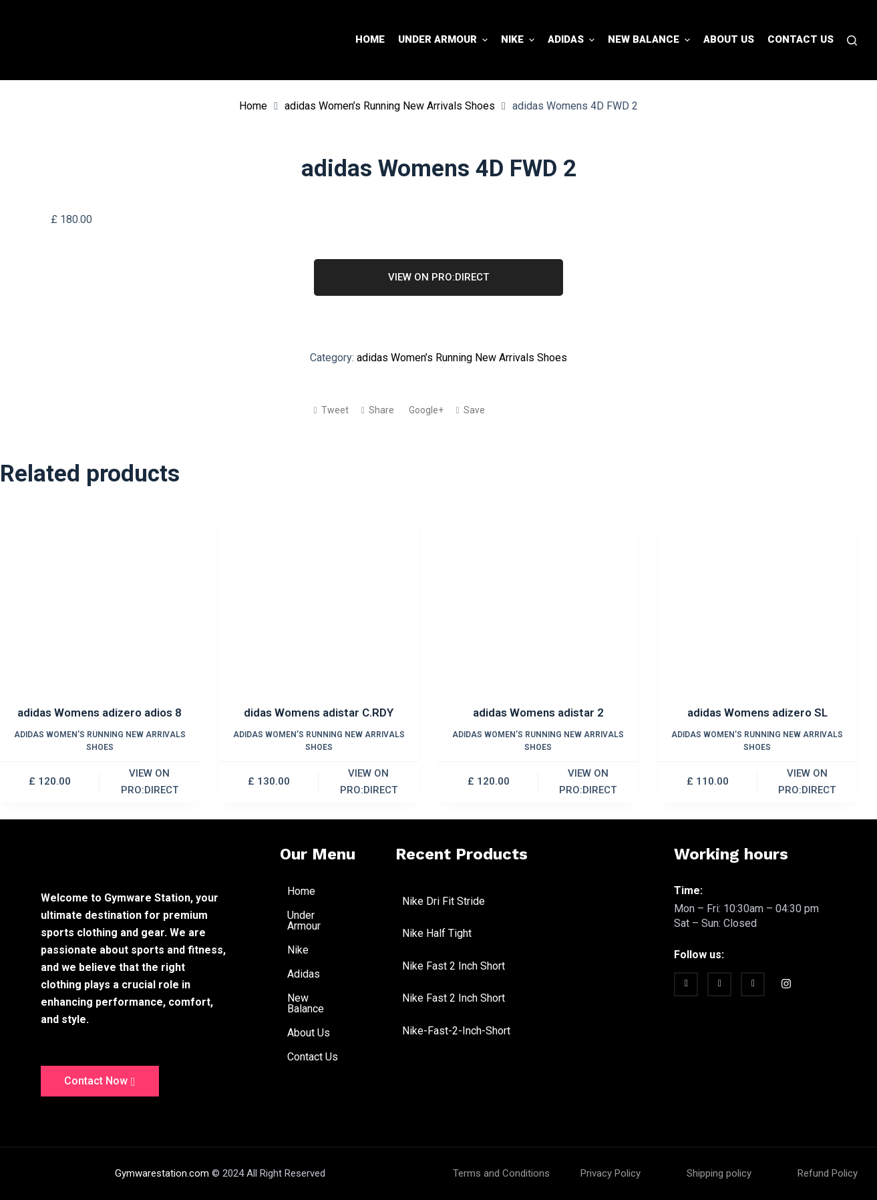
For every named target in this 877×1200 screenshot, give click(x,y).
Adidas (311, 974)
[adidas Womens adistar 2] (538, 605)
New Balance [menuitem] (650, 39)
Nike (305, 950)
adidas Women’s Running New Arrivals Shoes (390, 105)
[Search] (852, 40)
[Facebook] (686, 984)
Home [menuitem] (370, 39)
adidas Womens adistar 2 (538, 712)
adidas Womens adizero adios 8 (99, 712)
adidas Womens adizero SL (757, 712)
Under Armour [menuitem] (444, 39)
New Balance (324, 1003)
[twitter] (719, 984)
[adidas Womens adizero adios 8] (99, 605)
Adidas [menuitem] (573, 39)
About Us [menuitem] (728, 39)
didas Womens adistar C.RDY (318, 712)
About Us (308, 1032)
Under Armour (324, 920)
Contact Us (312, 1056)
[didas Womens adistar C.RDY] (318, 605)
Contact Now (100, 1081)
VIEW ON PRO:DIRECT (438, 277)
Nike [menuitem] (519, 39)
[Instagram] (786, 986)
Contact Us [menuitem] (800, 39)
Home (253, 105)
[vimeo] (753, 984)
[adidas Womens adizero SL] (757, 605)
